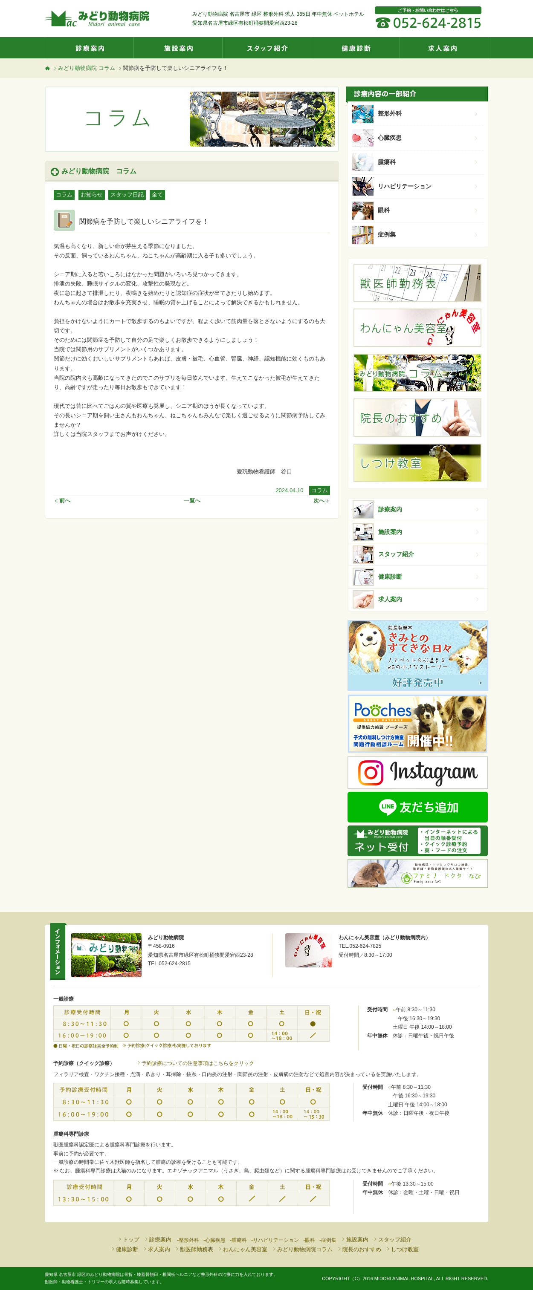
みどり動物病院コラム (302, 1249)
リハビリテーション (428, 186)
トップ (128, 1239)
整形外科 (428, 113)
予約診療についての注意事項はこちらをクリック (195, 1063)
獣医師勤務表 (193, 1249)
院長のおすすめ (359, 1249)
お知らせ (92, 194)
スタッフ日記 (127, 194)
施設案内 (177, 47)
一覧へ (192, 500)
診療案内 (89, 47)
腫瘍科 (428, 162)
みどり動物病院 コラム (83, 68)
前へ (62, 500)
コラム (64, 194)
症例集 (428, 234)
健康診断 (355, 47)
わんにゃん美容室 (242, 1249)
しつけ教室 (402, 1249)
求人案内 (444, 47)
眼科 (428, 210)
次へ (321, 500)
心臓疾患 (428, 137)
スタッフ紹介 (266, 47)
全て (157, 194)
